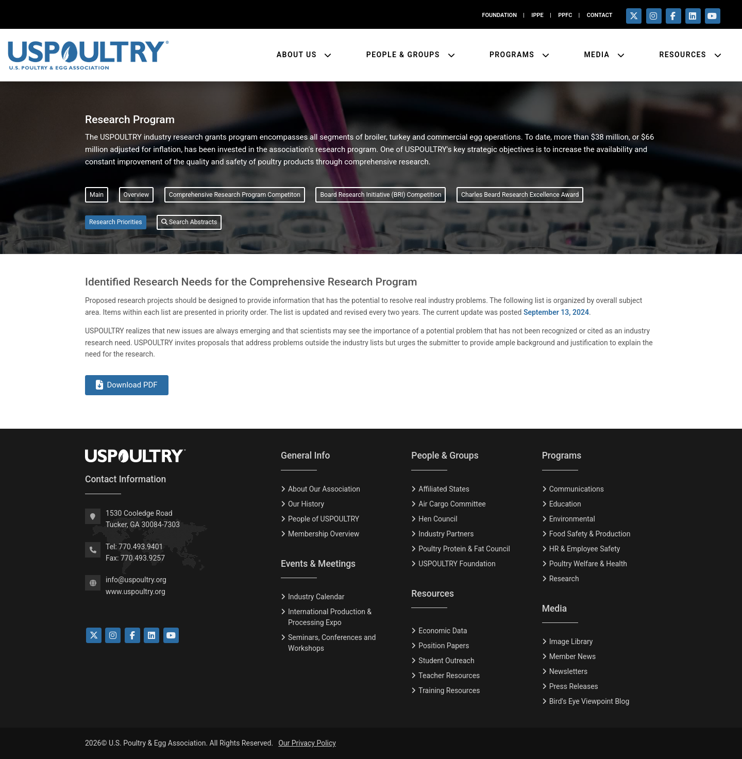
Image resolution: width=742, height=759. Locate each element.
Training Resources (449, 690)
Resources (684, 54)
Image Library (571, 641)
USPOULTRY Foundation (456, 564)
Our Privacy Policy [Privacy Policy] (307, 743)
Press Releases (573, 686)
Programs (513, 54)
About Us (298, 54)
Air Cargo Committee (451, 504)
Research (564, 579)
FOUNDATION (499, 15)
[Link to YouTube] (171, 635)
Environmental (572, 519)
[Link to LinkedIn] (151, 635)
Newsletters (568, 671)
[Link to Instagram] (113, 635)
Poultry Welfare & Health (588, 564)
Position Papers (443, 646)
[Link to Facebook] (132, 635)
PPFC (565, 15)
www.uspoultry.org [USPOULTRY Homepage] (135, 591)
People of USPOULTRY (323, 519)
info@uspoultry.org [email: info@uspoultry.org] (136, 580)
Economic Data (442, 631)
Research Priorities (115, 222)
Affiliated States (443, 489)
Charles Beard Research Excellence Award (520, 194)
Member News (572, 656)
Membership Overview (323, 534)
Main (97, 194)
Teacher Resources (449, 675)
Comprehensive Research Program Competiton (234, 194)
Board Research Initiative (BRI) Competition (380, 194)
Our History (306, 504)
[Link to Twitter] (94, 635)
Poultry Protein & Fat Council (464, 549)
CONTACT (600, 15)
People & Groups (404, 54)
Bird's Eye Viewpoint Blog (589, 701)
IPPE (537, 15)
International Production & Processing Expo (330, 617)
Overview (136, 194)
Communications (576, 489)
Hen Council (437, 519)
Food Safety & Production (590, 534)
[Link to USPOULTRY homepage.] (88, 55)
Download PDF (127, 385)
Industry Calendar (316, 597)
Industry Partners (446, 534)
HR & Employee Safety (584, 549)
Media (598, 54)
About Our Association (324, 489)
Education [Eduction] (565, 504)
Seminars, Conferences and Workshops (332, 642)
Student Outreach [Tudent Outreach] (446, 660)
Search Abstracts (189, 222)
